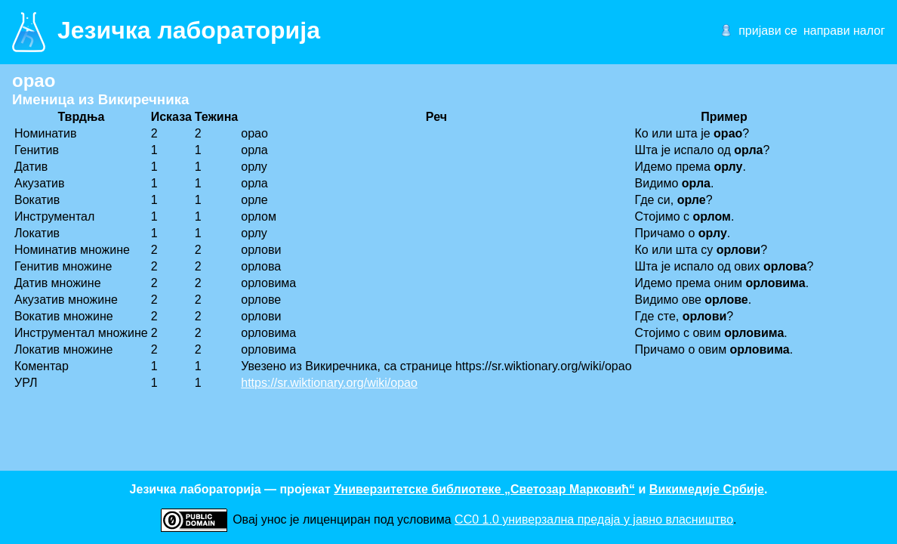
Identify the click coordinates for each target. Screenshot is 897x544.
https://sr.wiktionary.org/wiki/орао (329, 382)
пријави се (767, 30)
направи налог (844, 30)
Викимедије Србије (706, 489)
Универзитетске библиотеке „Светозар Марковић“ (484, 489)
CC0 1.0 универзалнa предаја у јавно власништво (594, 519)
